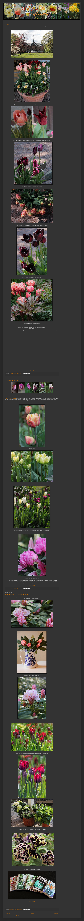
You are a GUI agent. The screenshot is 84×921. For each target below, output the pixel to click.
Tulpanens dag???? (11, 380)
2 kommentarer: (19, 909)
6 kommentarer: (19, 588)
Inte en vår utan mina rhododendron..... (17, 594)
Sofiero (7, 24)
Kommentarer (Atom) (15, 915)
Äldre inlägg (56, 913)
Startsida (32, 913)
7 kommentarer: (19, 373)
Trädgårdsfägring (32, 370)
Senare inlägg (8, 913)
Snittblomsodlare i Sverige (11, 398)
